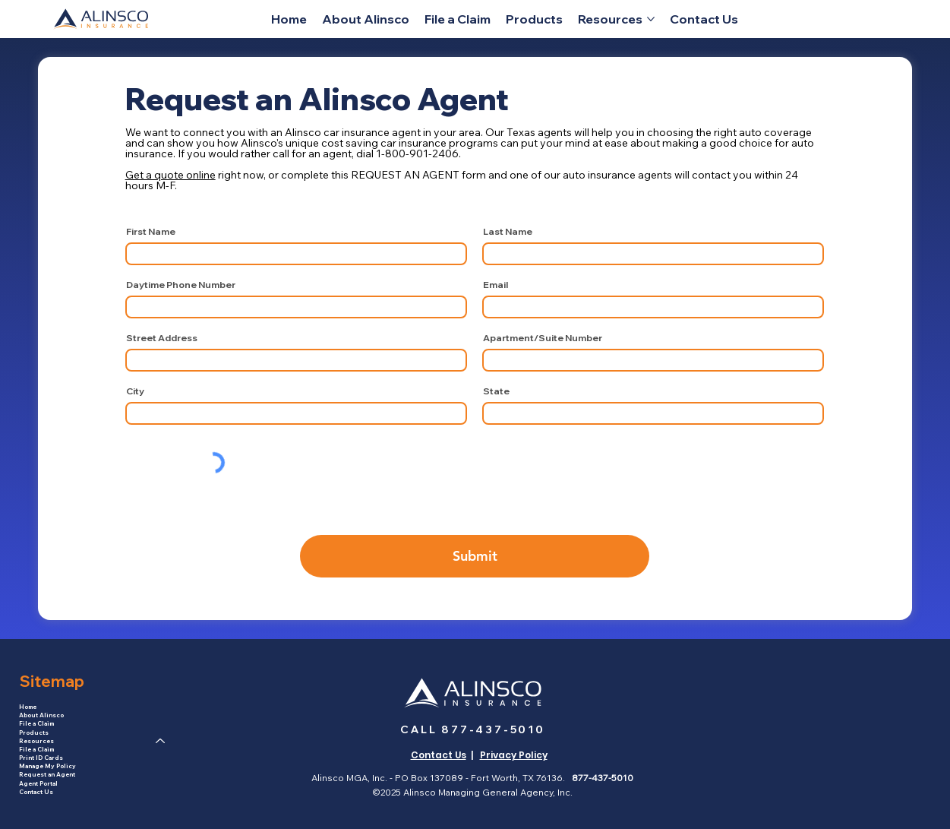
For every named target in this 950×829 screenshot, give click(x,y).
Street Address (161, 338)
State (496, 391)
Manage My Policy (47, 766)
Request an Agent (47, 774)
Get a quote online (170, 175)
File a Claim (36, 723)
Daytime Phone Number (180, 285)
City (135, 391)
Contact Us (36, 792)
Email (495, 285)
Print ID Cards (41, 757)
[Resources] (161, 741)
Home (27, 706)
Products (34, 732)
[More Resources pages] (651, 19)
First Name (150, 231)
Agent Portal (38, 783)
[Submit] (474, 556)
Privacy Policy (514, 754)
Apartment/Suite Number (542, 338)
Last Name (507, 231)
